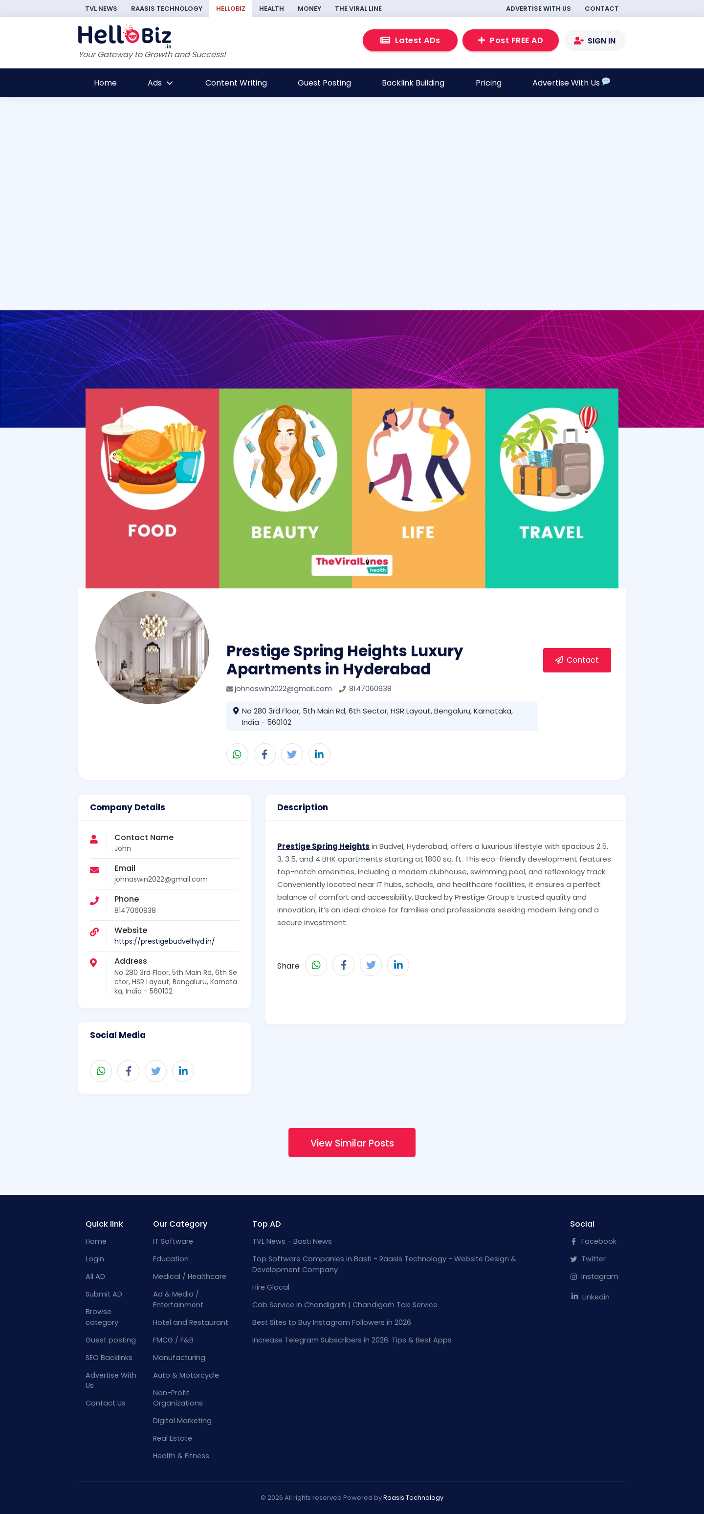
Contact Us (106, 1403)
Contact (602, 8)
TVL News (101, 8)
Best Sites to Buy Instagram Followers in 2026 (331, 1322)
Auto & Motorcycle (186, 1375)
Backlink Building (413, 82)
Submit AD (104, 1294)
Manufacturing (179, 1358)
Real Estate (172, 1438)
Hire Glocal (270, 1287)
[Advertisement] (352, 220)
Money (309, 8)
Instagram (594, 1276)
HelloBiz (230, 8)
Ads (161, 82)
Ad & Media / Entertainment (178, 1299)
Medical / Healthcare (189, 1276)
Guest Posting (324, 82)
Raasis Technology (166, 8)
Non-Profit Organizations (178, 1398)
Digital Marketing (182, 1421)
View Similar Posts (352, 1143)
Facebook (593, 1241)
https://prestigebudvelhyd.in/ (164, 941)
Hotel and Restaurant (190, 1322)
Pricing (489, 82)
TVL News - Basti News (292, 1241)
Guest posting (111, 1340)
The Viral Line (358, 8)
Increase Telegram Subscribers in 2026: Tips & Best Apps (352, 1340)
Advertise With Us (538, 8)
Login (95, 1259)
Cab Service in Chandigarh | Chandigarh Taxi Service (345, 1305)
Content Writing (236, 82)
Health (271, 8)
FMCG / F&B (173, 1340)
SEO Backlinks (109, 1358)
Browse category (102, 1317)
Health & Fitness (181, 1456)
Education (171, 1259)
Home (105, 82)
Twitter (588, 1259)
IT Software (173, 1241)
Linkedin (590, 1297)
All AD (95, 1276)
